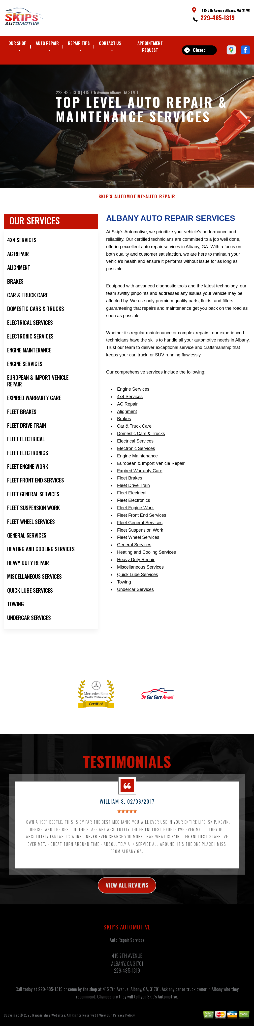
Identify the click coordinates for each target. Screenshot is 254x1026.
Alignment (127, 416)
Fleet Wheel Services (138, 542)
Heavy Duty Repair (136, 564)
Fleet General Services (139, 527)
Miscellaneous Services (140, 572)
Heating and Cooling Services (146, 557)
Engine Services (133, 394)
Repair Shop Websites (48, 1020)
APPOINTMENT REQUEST (150, 46)
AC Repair (127, 408)
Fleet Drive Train (133, 490)
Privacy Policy (123, 1020)
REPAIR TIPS (79, 43)
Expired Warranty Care (139, 475)
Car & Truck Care (134, 431)
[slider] (127, 816)
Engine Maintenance (137, 460)
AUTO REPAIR (47, 43)
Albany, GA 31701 (124, 92)
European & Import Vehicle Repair (151, 468)
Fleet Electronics (133, 505)
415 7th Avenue (96, 92)
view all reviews (127, 890)
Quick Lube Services (137, 579)
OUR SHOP (17, 43)
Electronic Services (136, 453)
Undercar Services (135, 594)
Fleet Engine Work (135, 512)
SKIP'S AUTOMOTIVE (120, 201)
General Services (134, 549)
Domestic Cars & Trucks (141, 438)
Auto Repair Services (127, 944)
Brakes (124, 423)
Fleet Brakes (129, 482)
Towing (124, 586)
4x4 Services (130, 401)
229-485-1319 (217, 17)
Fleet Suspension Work (140, 534)
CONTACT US (110, 43)
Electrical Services (135, 446)
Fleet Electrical (131, 497)
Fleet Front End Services (141, 520)
